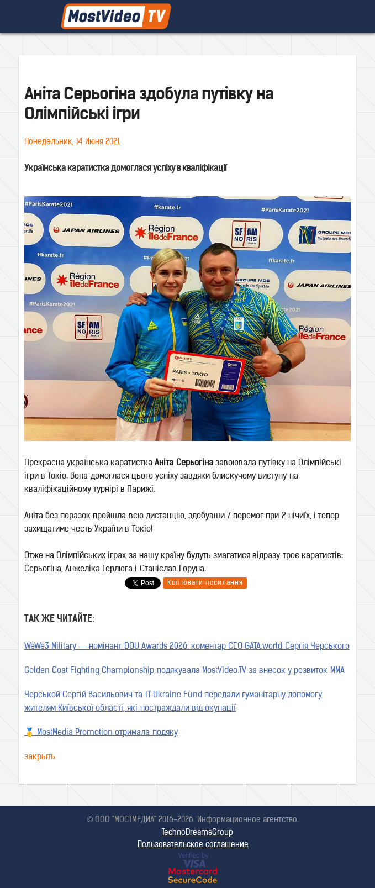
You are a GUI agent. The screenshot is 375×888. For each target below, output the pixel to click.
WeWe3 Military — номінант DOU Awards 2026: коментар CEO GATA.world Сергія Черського (187, 647)
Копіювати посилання (205, 583)
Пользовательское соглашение (193, 845)
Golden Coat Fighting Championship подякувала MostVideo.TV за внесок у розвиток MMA (184, 671)
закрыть (39, 757)
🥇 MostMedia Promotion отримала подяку (101, 733)
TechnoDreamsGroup (197, 833)
